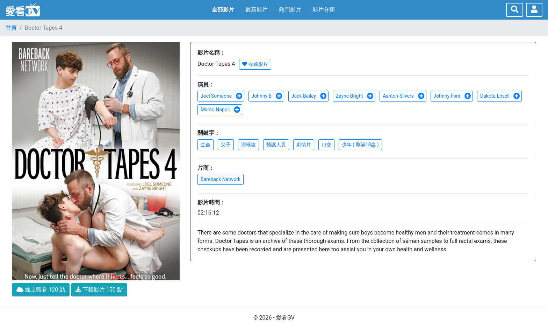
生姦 (205, 144)
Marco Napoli (220, 109)
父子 (226, 144)
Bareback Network (220, 179)
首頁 (11, 27)
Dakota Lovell (500, 96)
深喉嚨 (248, 144)
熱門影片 (290, 9)
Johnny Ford (452, 96)
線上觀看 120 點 (40, 289)
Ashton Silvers (403, 96)
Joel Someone (222, 96)
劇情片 (303, 144)
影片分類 (323, 9)
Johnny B (267, 96)
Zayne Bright (355, 96)
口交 (326, 144)
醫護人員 (276, 144)
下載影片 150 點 (99, 289)
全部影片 (223, 9)
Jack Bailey (309, 96)
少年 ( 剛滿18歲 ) (360, 144)
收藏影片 (255, 64)
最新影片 (256, 9)
